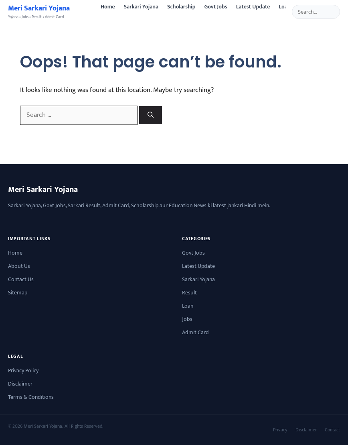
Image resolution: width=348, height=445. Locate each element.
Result (189, 292)
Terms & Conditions (31, 397)
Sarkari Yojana (141, 6)
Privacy (280, 429)
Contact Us (21, 279)
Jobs (187, 319)
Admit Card (195, 332)
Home (108, 6)
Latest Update (253, 6)
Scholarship (181, 6)
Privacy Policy (23, 370)
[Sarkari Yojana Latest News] (39, 11)
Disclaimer (20, 384)
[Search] (150, 115)
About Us (19, 266)
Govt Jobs (215, 6)
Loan (284, 6)
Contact (332, 429)
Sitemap (17, 292)
